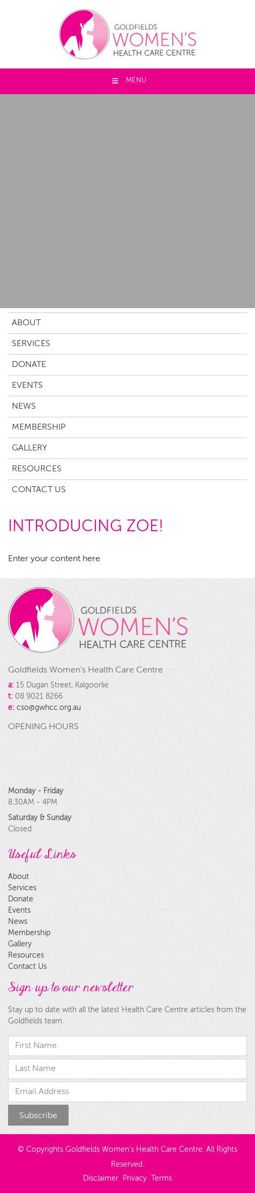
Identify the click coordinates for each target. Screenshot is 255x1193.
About (26, 323)
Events (27, 385)
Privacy (135, 1178)
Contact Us (39, 490)
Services (31, 344)
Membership (39, 427)
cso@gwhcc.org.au (49, 708)
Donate (29, 365)
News (24, 406)
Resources (37, 469)
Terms (161, 1178)
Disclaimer (100, 1178)
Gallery (29, 448)
